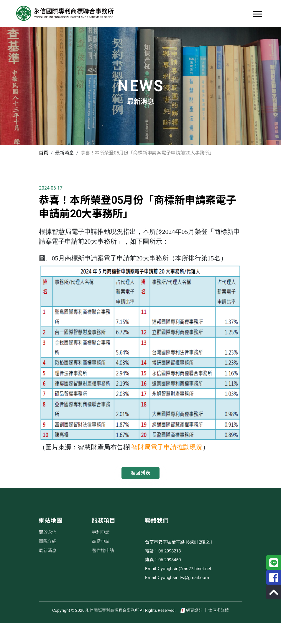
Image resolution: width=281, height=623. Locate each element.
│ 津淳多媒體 (216, 610)
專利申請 (101, 532)
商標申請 (101, 541)
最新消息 (48, 550)
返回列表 (140, 473)
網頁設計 (194, 610)
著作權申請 (103, 550)
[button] (257, 13)
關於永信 (48, 532)
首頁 (43, 152)
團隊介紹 (48, 541)
